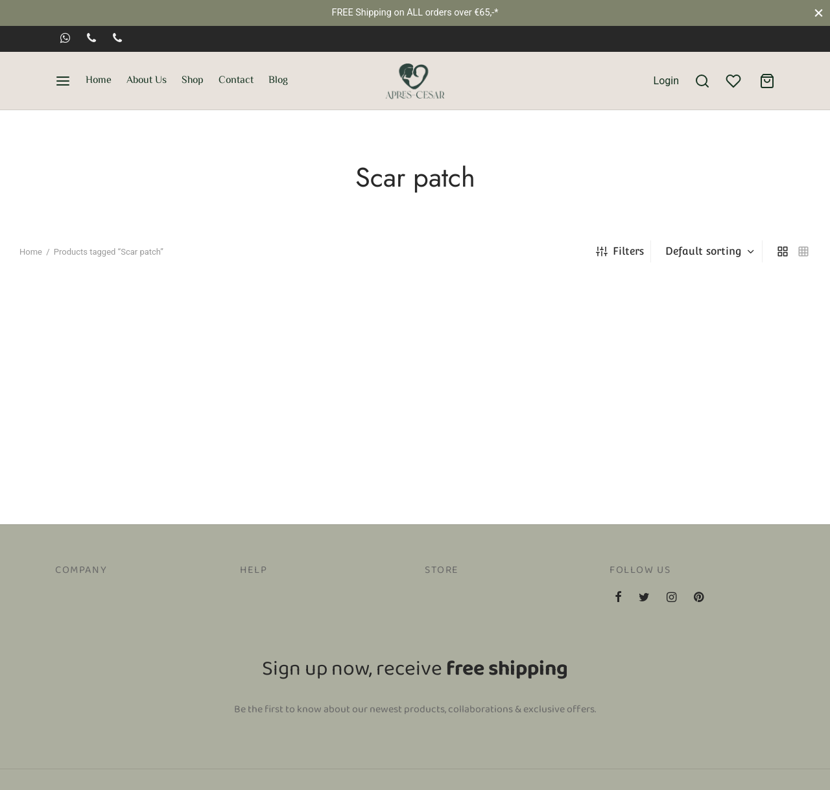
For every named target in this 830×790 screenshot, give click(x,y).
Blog (278, 81)
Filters (620, 251)
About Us (146, 81)
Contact (236, 81)
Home (99, 81)
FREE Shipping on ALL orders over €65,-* (414, 12)
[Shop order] (708, 251)
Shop (193, 81)
